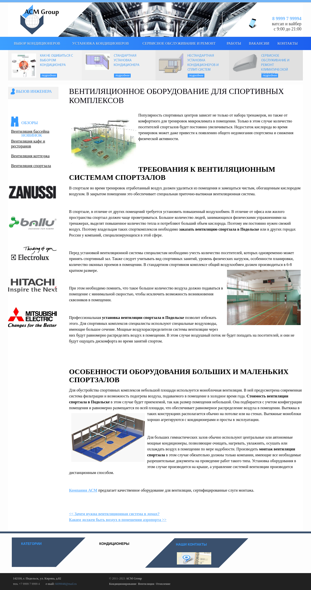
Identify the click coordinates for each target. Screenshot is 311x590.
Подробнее (49, 75)
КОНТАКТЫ (287, 43)
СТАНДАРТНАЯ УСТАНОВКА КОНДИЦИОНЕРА (127, 60)
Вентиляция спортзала (31, 165)
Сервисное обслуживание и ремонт (179, 43)
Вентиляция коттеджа (30, 156)
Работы (234, 43)
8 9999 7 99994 (286, 18)
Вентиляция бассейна (30, 131)
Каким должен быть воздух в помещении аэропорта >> (118, 520)
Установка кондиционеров (100, 43)
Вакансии (259, 43)
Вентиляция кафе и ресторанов (28, 143)
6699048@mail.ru (66, 584)
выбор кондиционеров (37, 43)
